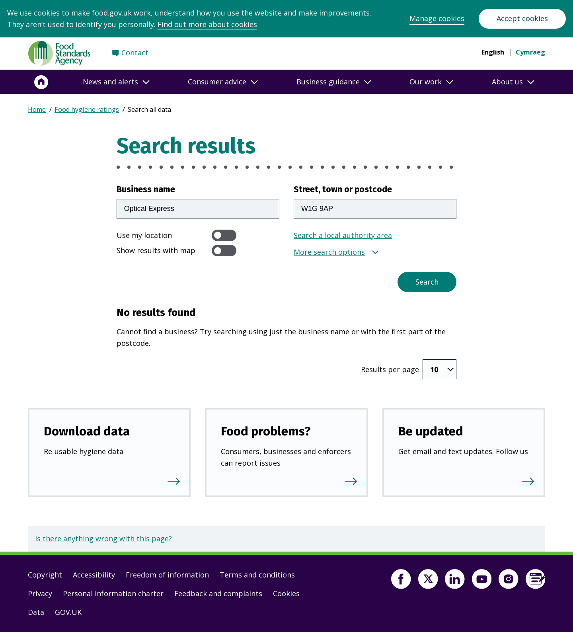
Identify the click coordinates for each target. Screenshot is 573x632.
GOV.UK (68, 612)
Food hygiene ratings (87, 109)
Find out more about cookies (207, 24)
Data (36, 612)
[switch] (224, 235)
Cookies (286, 593)
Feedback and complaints (218, 593)
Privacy (40, 593)
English (492, 52)
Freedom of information (167, 574)
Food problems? (266, 431)
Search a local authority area (343, 235)
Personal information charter (113, 593)
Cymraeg (530, 52)
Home (37, 109)
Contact (134, 52)
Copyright (45, 574)
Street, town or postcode (343, 189)
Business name (146, 189)
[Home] (41, 82)
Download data (87, 431)
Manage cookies (436, 18)
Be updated (430, 431)
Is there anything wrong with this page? (103, 538)
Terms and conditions (257, 574)
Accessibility (94, 574)
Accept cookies (522, 18)
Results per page (390, 369)
